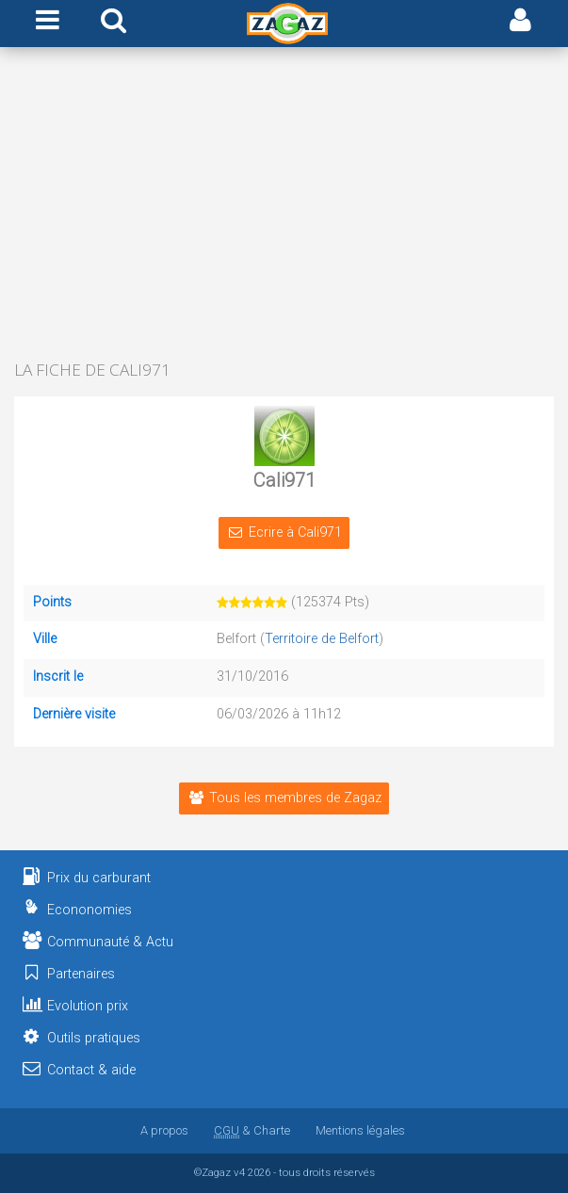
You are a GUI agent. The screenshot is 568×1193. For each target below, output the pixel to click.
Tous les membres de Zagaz (284, 798)
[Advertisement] (284, 205)
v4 (239, 1172)
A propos (164, 1130)
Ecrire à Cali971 (284, 532)
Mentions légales (360, 1130)
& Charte (252, 1130)
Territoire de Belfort (322, 639)
